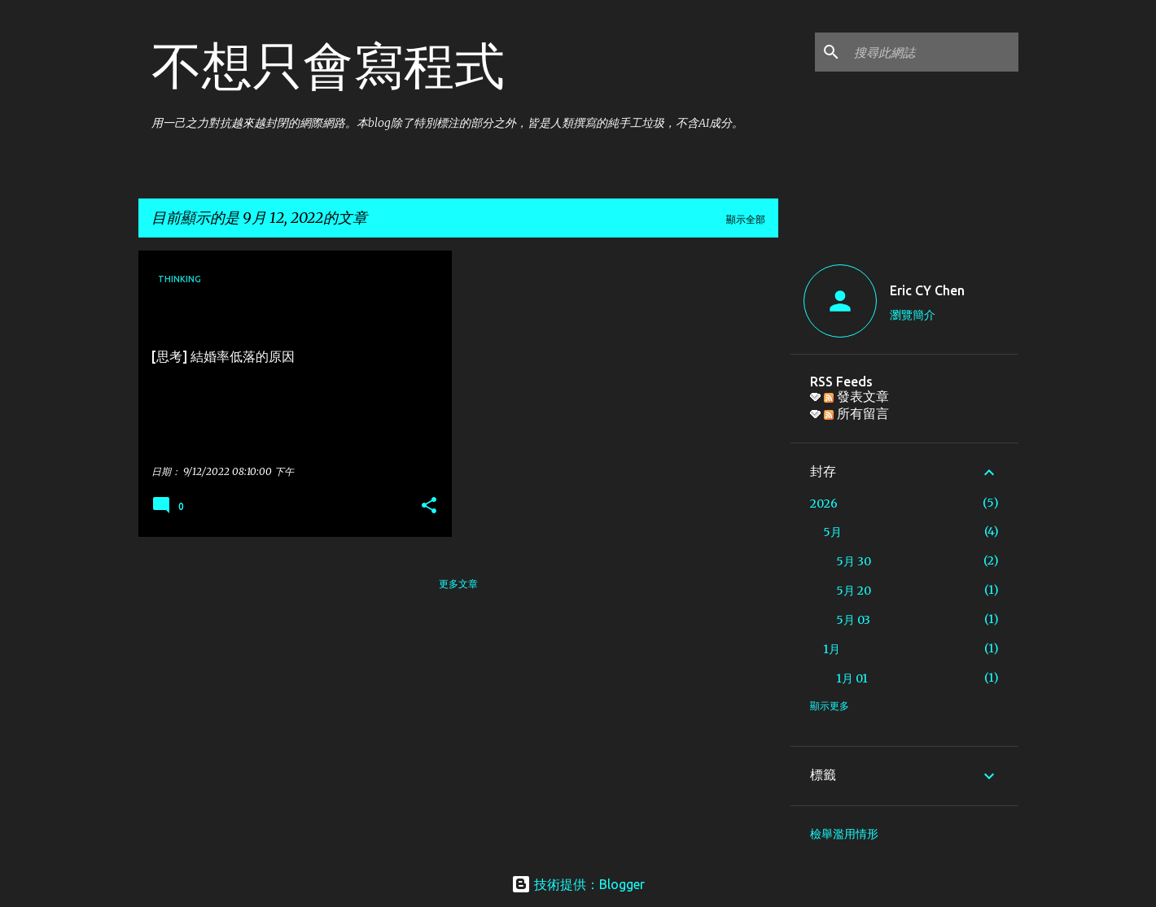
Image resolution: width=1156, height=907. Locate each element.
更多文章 (458, 583)
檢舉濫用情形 (844, 833)
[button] (429, 506)
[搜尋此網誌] (932, 52)
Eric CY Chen (927, 290)
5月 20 (853, 590)
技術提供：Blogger (578, 884)
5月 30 (853, 561)
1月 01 (852, 678)
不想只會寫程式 (328, 65)
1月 (831, 649)
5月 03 (853, 620)
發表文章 (856, 396)
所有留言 (856, 413)
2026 (824, 503)
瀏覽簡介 (912, 314)
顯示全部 (745, 219)
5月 (832, 532)
